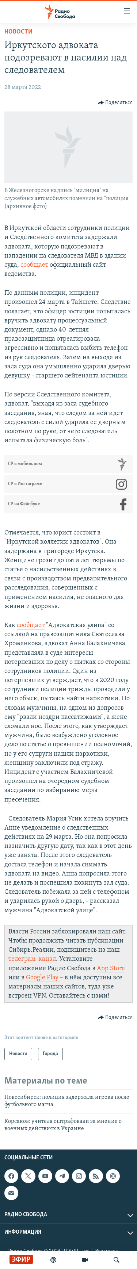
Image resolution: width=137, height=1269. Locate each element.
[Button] (115, 103)
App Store (111, 968)
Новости (18, 31)
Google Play (43, 977)
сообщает (34, 265)
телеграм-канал (32, 959)
